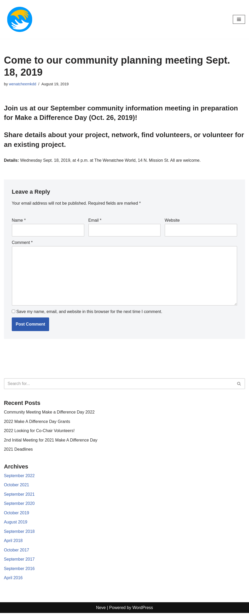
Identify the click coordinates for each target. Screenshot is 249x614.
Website (172, 220)
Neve (101, 608)
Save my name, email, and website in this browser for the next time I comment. (89, 312)
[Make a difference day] (19, 19)
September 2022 (19, 476)
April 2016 (13, 579)
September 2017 (19, 560)
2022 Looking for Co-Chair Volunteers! (39, 431)
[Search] (118, 383)
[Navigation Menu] (239, 19)
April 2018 (13, 541)
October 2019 (16, 513)
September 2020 (19, 504)
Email (95, 220)
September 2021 (19, 495)
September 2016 (19, 569)
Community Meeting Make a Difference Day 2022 (49, 412)
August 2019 (15, 523)
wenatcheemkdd (22, 84)
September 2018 (19, 532)
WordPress (142, 608)
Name (19, 220)
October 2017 (16, 551)
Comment (22, 243)
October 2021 (16, 485)
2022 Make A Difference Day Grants (37, 422)
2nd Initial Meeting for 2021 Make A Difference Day (51, 440)
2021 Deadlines (18, 450)
